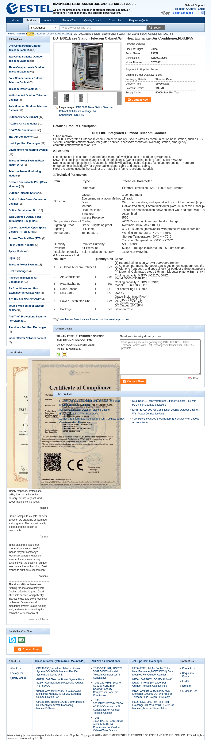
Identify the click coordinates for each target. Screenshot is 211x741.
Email (201, 8)
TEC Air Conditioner (21, 136)
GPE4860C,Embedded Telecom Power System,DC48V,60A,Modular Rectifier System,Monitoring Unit (58, 671)
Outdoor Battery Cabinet (23, 117)
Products (31, 20)
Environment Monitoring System (28, 149)
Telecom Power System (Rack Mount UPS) (60, 661)
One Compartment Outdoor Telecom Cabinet (49, 34)
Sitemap (186, 686)
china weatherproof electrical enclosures (46, 735)
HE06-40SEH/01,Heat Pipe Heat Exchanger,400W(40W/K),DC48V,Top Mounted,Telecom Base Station (153, 705)
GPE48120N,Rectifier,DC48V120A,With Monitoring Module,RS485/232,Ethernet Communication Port (58, 694)
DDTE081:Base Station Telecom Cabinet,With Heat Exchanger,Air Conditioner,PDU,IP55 (85, 111)
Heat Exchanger (18, 271)
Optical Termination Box (23, 210)
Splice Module (17, 251)
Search (157, 27)
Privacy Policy (14, 735)
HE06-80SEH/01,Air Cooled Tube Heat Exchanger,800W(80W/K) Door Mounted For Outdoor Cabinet (152, 671)
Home (15, 20)
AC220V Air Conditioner (23, 123)
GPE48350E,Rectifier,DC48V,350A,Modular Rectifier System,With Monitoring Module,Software (60, 705)
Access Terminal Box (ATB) (25, 238)
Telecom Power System (23, 264)
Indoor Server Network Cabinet (27, 338)
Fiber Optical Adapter (21, 244)
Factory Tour (69, 20)
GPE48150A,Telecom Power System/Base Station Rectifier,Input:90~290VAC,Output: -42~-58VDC (60, 682)
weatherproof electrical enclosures (79, 319)
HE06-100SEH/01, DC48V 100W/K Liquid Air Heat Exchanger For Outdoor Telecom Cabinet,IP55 (152, 682)
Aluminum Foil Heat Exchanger (27, 327)
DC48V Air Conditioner (22, 130)
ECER (38, 738)
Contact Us (115, 20)
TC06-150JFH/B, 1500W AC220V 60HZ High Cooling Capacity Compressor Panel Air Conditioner (107, 689)
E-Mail (185, 681)
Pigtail (12, 258)
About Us (49, 20)
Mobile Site (189, 691)
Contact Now (140, 99)
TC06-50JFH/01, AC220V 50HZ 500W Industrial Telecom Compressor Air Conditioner (107, 673)
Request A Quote (185, 8)
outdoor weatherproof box (114, 319)
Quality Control (92, 20)
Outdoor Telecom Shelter (24, 192)
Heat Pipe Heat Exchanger (24, 143)
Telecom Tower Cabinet (23, 88)
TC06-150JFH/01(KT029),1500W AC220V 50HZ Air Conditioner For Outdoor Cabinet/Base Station (108, 724)
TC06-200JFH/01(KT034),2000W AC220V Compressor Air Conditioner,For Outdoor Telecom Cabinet (108, 706)
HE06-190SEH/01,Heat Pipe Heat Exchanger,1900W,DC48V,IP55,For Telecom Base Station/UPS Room (152, 694)
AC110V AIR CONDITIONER (25, 299)
